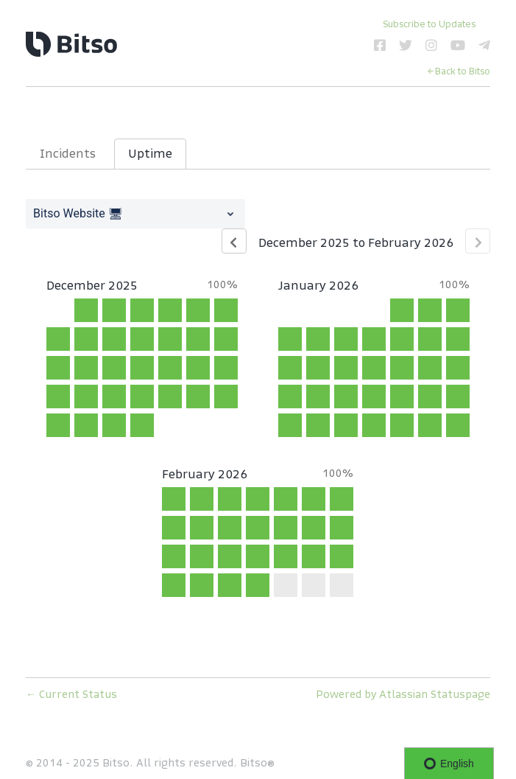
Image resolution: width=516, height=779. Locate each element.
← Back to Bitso (459, 71)
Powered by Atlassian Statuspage (403, 694)
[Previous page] (234, 241)
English (449, 763)
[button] (429, 23)
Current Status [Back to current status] (71, 694)
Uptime (150, 154)
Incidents (68, 154)
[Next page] (477, 241)
